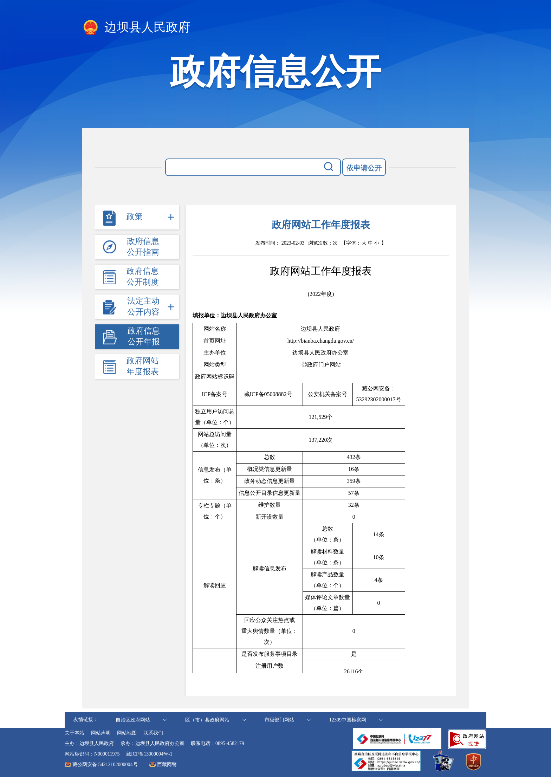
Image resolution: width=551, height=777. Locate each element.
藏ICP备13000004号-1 (149, 754)
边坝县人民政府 (136, 27)
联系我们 (153, 733)
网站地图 (127, 733)
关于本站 (74, 733)
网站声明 (101, 733)
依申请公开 (364, 168)
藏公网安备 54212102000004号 (105, 764)
